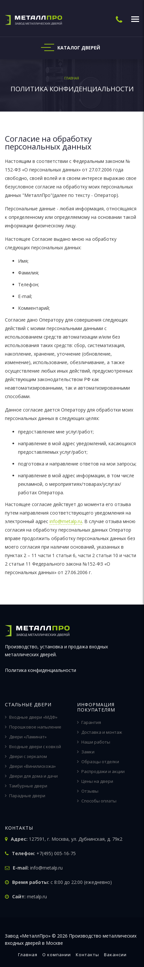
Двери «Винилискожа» (30, 766)
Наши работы (93, 742)
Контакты (87, 955)
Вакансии (115, 955)
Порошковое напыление (33, 727)
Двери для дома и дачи (31, 776)
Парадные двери (25, 796)
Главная (27, 955)
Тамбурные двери (26, 786)
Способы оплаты (96, 801)
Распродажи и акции (101, 771)
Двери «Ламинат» (26, 737)
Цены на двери (95, 781)
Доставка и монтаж (99, 732)
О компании (56, 955)
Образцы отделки (98, 762)
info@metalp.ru (66, 521)
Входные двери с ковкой (33, 746)
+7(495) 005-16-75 (56, 853)
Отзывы (87, 791)
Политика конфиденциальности (40, 670)
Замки (85, 752)
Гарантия (89, 722)
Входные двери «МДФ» (31, 717)
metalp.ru (37, 896)
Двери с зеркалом (26, 756)
